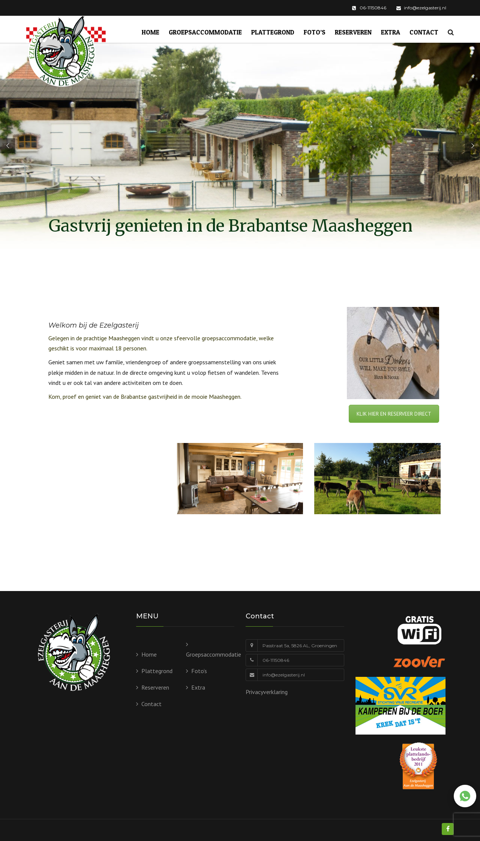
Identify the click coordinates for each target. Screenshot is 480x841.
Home (150, 32)
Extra (390, 32)
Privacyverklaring (267, 692)
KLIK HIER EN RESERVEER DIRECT (394, 413)
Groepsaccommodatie (205, 32)
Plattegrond (272, 32)
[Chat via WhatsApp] (465, 796)
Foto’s (315, 32)
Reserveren (353, 32)
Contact (424, 32)
